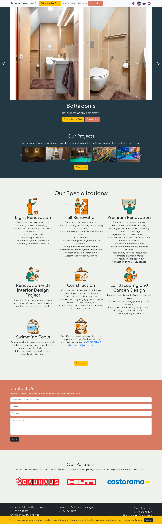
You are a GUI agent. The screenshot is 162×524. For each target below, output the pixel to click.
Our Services (69, 3)
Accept (148, 520)
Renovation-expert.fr (23, 3)
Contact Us (96, 3)
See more (81, 167)
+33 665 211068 (21, 511)
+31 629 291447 (93, 342)
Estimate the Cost (50, 3)
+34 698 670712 (69, 511)
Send (15, 439)
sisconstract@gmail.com (81, 345)
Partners (82, 3)
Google (138, 520)
